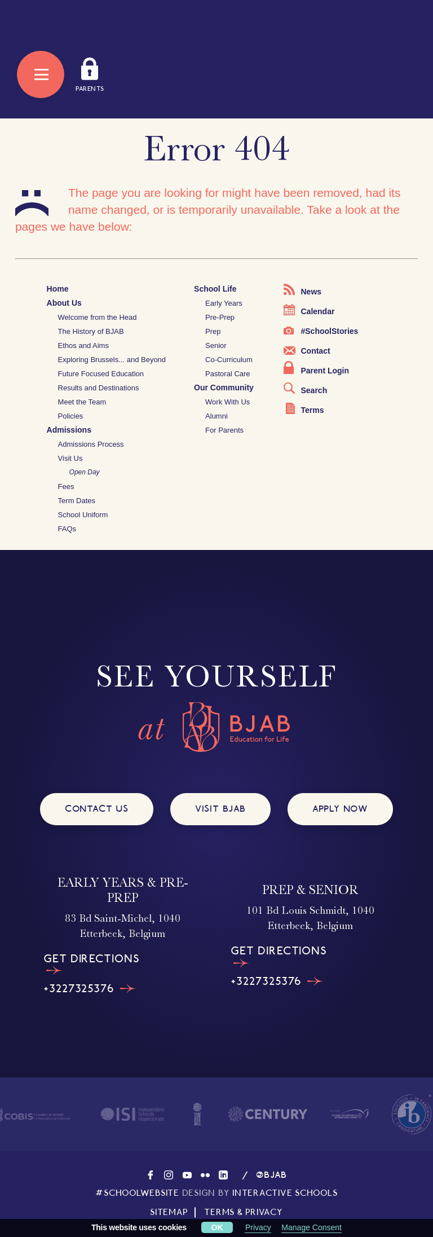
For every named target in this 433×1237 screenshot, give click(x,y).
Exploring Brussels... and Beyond (112, 359)
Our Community (224, 387)
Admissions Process (91, 444)
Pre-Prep (220, 317)
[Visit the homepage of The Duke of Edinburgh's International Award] (349, 1114)
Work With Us (227, 402)
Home (58, 288)
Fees (66, 486)
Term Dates (76, 500)
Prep (212, 331)
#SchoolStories (321, 331)
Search (305, 388)
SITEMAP (168, 1212)
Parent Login (316, 368)
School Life (215, 288)
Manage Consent (311, 1227)
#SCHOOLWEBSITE (137, 1193)
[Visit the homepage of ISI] (132, 1114)
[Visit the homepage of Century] (267, 1114)
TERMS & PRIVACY (243, 1212)
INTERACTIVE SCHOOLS (284, 1193)
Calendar (309, 310)
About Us (64, 302)
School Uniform (83, 514)
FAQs (67, 529)
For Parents (224, 430)
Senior (216, 345)
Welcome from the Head (97, 317)
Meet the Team (82, 402)
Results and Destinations (98, 388)
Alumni (216, 416)
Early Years (223, 303)
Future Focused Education (101, 373)
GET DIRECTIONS (91, 964)
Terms (305, 409)
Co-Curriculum (229, 359)
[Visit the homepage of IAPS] (197, 1114)
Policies (70, 416)
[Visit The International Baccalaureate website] (411, 1114)
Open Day (84, 472)
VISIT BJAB (220, 808)
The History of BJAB (91, 331)
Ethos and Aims (83, 345)
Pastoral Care (227, 373)
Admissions (69, 429)
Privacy (258, 1227)
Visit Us (70, 458)
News (302, 290)
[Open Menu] (40, 74)
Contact (307, 350)
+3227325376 (89, 989)
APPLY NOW (340, 808)
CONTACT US (97, 808)
